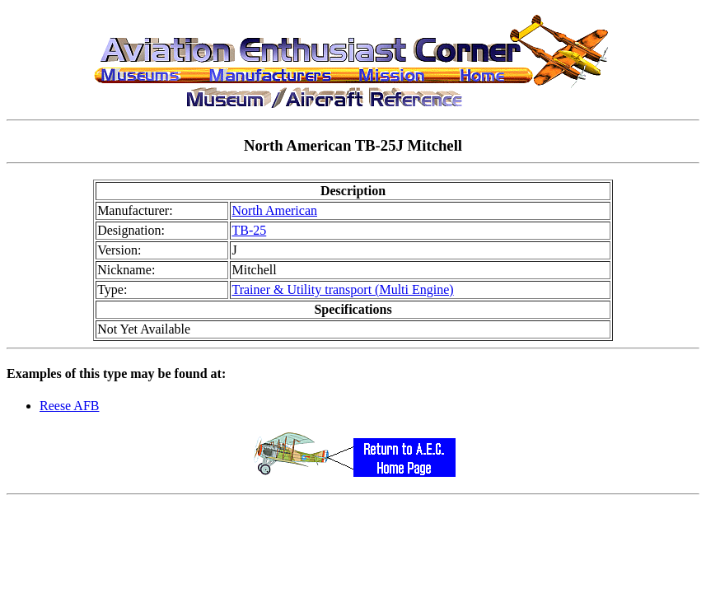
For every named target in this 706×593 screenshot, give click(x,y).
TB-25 (248, 230)
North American (274, 210)
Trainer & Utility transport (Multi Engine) (342, 289)
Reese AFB (69, 406)
